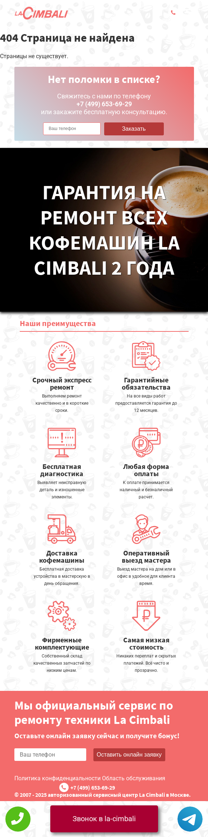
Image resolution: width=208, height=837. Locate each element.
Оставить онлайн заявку (129, 755)
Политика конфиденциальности (57, 778)
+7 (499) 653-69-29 (92, 787)
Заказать (133, 129)
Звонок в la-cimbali (104, 818)
